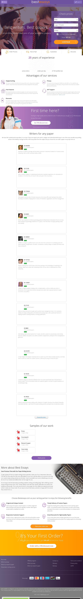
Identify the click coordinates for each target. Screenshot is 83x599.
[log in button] (78, 2)
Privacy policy (74, 563)
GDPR (72, 566)
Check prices (41, 458)
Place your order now (41, 526)
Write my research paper (7, 564)
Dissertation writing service (8, 567)
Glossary (55, 563)
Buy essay (3, 559)
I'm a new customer (67, 34)
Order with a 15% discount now (41, 546)
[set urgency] (66, 30)
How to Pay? (31, 52)
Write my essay (5, 562)
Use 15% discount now (40, 123)
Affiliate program (31, 560)
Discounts (72, 51)
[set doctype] (66, 19)
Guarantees (51, 52)
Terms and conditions (76, 560)
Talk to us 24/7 (62, 94)
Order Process (11, 52)
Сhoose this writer (41, 417)
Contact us (55, 560)
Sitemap (55, 566)
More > (30, 103)
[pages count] (66, 25)
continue (66, 42)
